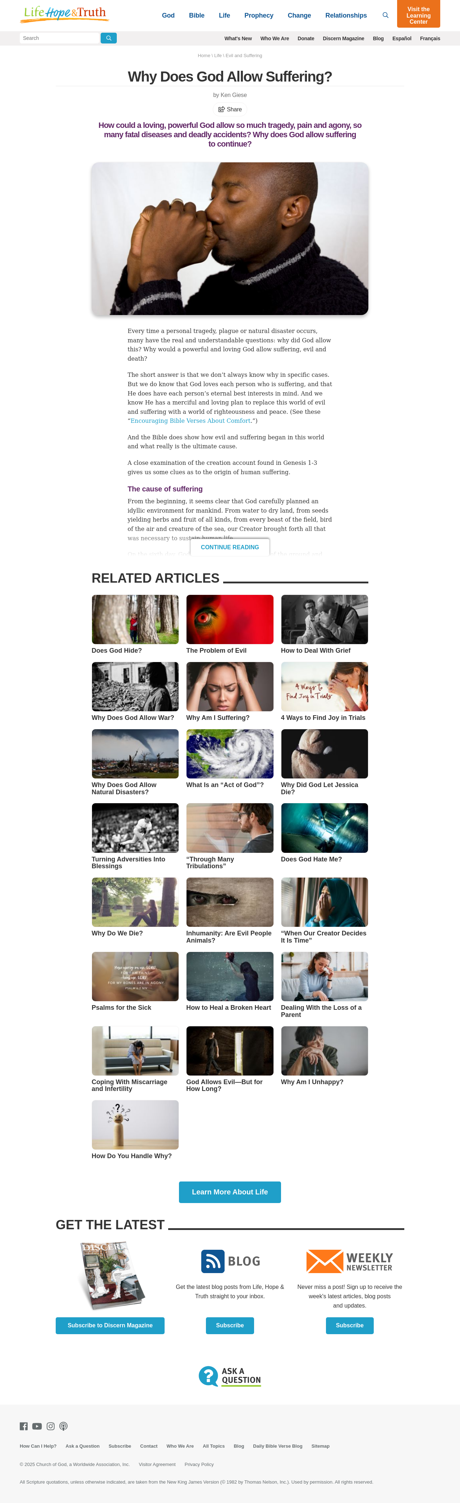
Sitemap (321, 1446)
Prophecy (258, 15)
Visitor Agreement (157, 1464)
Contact (148, 1446)
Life (224, 15)
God (168, 15)
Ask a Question (83, 1446)
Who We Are (275, 38)
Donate (306, 38)
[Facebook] (25, 1426)
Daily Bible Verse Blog (277, 1446)
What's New (238, 38)
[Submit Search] (109, 38)
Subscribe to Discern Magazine (110, 1325)
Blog (378, 38)
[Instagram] (52, 1426)
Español (401, 38)
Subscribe (230, 1325)
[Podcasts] (65, 1426)
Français (430, 38)
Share (230, 109)
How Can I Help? (38, 1446)
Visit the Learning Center (418, 15)
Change (299, 15)
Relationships (346, 15)
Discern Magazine (343, 38)
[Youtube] (38, 1426)
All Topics (214, 1446)
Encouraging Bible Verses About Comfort (190, 420)
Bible (196, 15)
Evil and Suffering (244, 55)
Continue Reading (230, 547)
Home (204, 55)
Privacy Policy (199, 1464)
